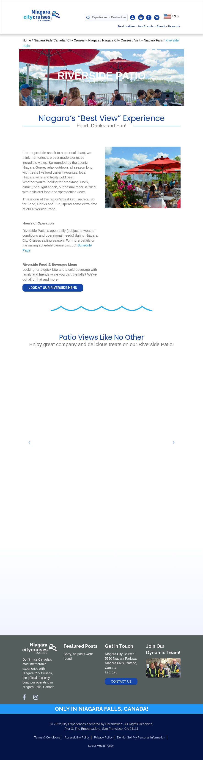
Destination (127, 26)
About (162, 26)
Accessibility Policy (77, 737)
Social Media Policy (101, 745)
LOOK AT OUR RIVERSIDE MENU (52, 288)
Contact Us (121, 681)
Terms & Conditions (47, 737)
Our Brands (147, 26)
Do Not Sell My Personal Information (141, 737)
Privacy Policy (103, 737)
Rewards (174, 26)
